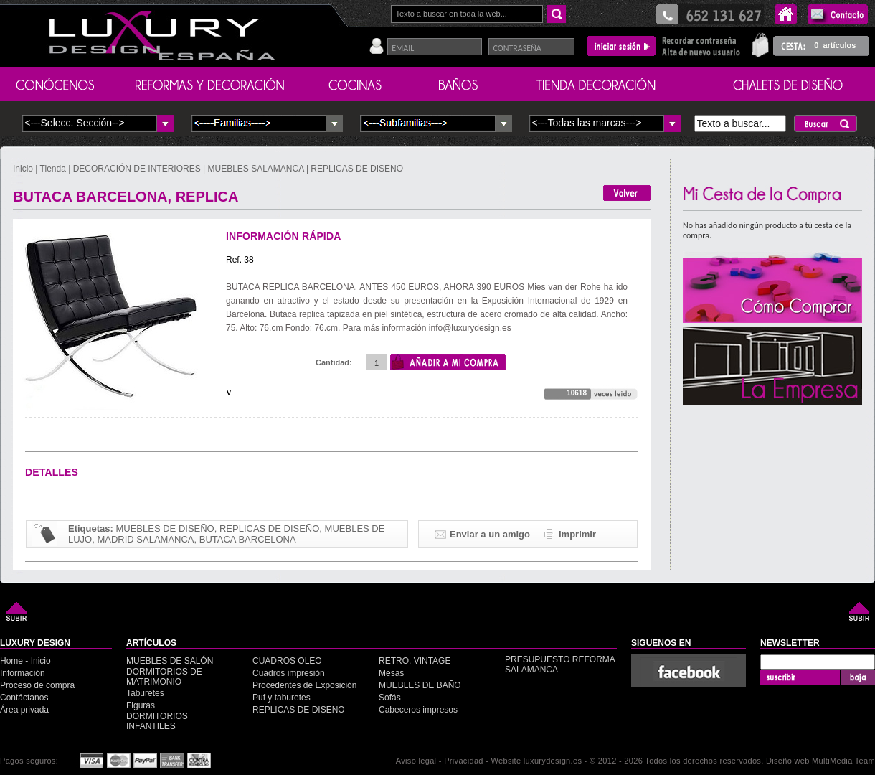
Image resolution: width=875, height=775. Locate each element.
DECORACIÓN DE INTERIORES (138, 169)
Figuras (140, 705)
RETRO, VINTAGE (414, 661)
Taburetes (145, 693)
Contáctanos (24, 697)
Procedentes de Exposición (304, 685)
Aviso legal (416, 760)
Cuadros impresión (288, 673)
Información (22, 673)
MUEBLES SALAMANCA (256, 169)
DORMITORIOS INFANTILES (157, 721)
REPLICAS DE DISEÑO (357, 169)
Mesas (391, 673)
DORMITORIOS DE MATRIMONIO (164, 677)
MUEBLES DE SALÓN (169, 661)
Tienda (53, 169)
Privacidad (463, 760)
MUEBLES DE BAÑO (420, 685)
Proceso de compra (37, 685)
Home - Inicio (25, 661)
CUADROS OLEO (287, 661)
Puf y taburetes (281, 697)
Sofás (390, 697)
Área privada (24, 710)
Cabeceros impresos (418, 710)
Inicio (24, 169)
